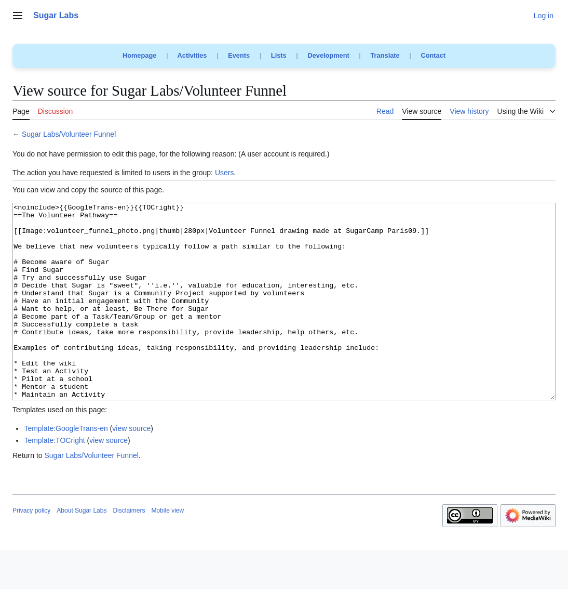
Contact (433, 55)
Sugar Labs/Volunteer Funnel (69, 134)
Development (328, 55)
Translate (385, 55)
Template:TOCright (54, 479)
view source (131, 467)
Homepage (139, 55)
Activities (192, 55)
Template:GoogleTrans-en (65, 467)
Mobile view (167, 549)
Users (224, 172)
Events (239, 55)
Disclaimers (129, 549)
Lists (279, 55)
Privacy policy (31, 549)
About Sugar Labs (81, 549)
